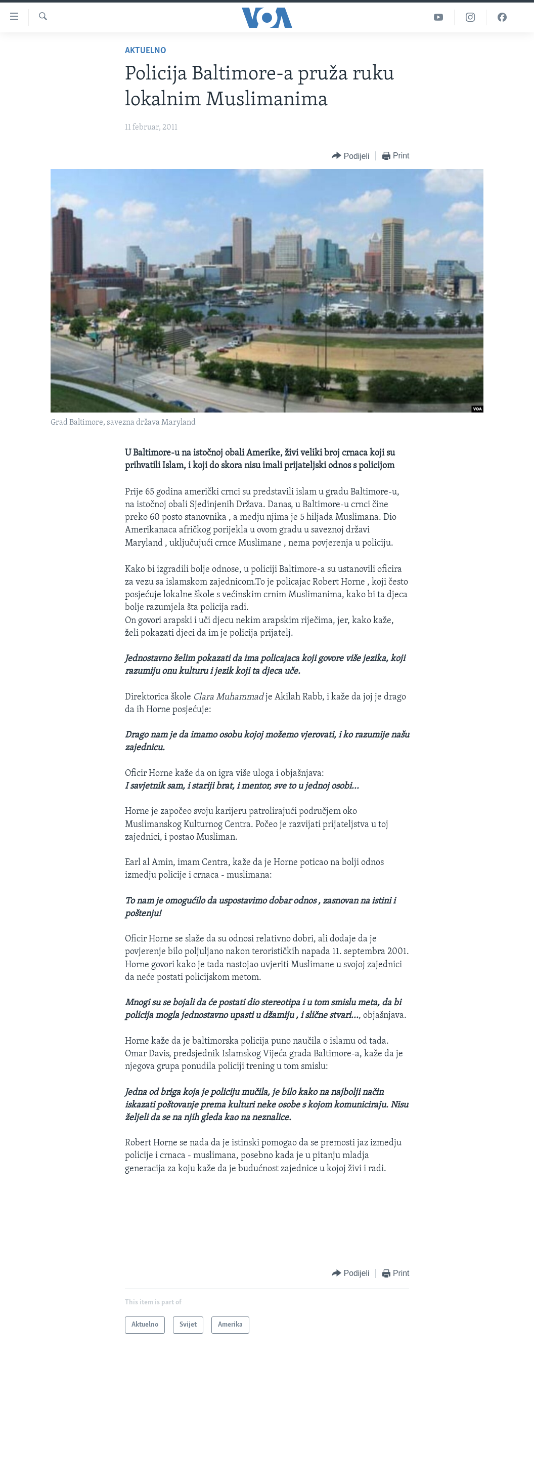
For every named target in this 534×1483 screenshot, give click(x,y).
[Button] (350, 156)
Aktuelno (145, 51)
